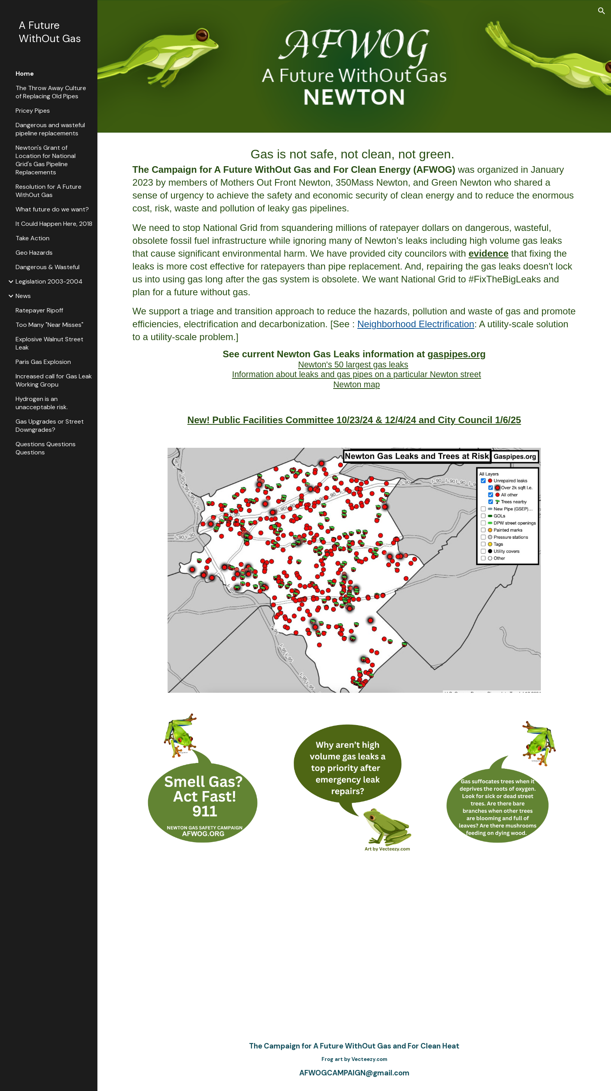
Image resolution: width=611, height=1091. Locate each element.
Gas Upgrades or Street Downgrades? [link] (50, 425)
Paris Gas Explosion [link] (43, 362)
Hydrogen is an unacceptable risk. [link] (42, 403)
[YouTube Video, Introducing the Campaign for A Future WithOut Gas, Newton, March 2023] (354, 944)
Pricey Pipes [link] (33, 110)
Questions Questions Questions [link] (46, 448)
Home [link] (25, 73)
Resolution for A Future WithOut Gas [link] (48, 191)
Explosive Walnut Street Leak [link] (49, 343)
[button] (601, 11)
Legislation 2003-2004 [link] (49, 281)
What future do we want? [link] (52, 209)
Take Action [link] (32, 238)
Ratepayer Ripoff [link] (39, 310)
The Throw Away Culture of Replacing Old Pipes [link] (51, 92)
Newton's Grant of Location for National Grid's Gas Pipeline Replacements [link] (46, 160)
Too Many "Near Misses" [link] (49, 325)
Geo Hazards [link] (34, 252)
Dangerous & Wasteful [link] (47, 267)
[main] (354, 267)
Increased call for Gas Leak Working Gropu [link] (54, 380)
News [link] (23, 296)
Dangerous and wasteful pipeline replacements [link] (50, 129)
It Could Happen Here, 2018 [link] (54, 224)
